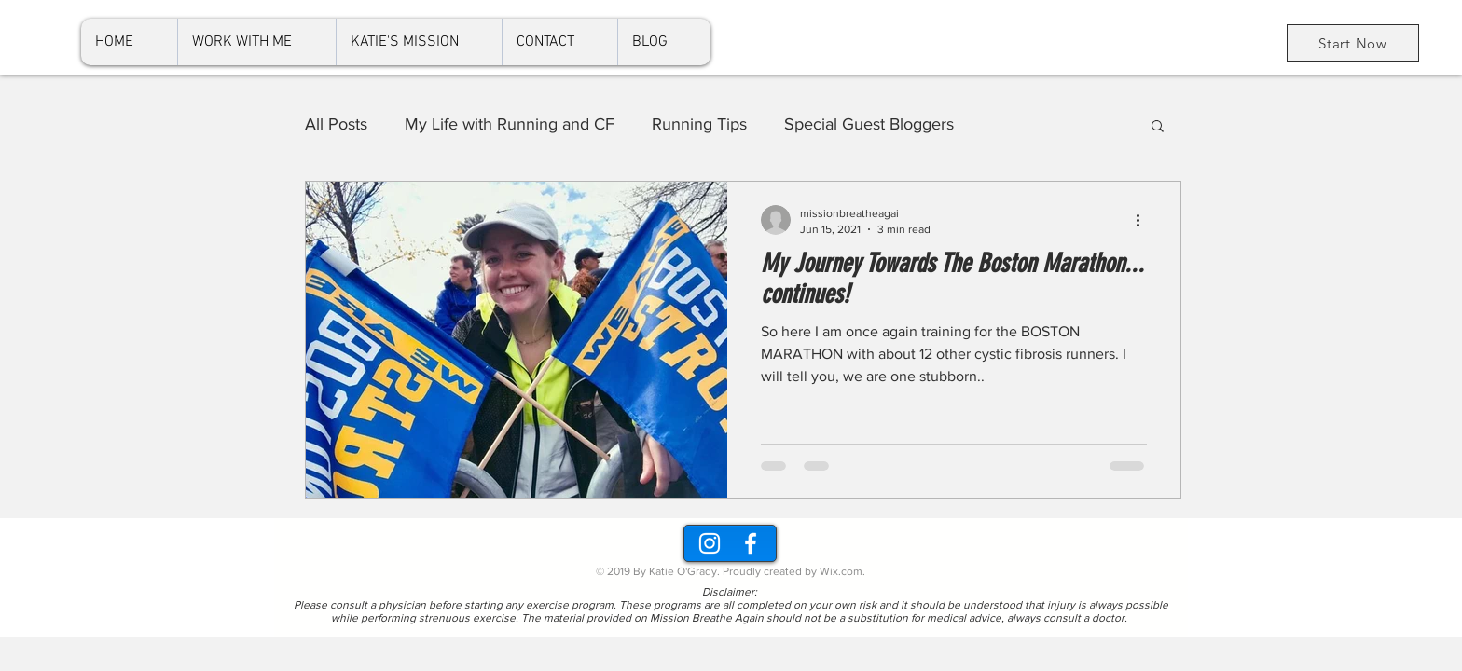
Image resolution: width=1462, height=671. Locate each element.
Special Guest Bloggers (869, 124)
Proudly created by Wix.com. (794, 571)
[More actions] (1144, 220)
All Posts (336, 124)
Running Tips (699, 124)
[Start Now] (1353, 43)
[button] (1157, 127)
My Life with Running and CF (509, 124)
